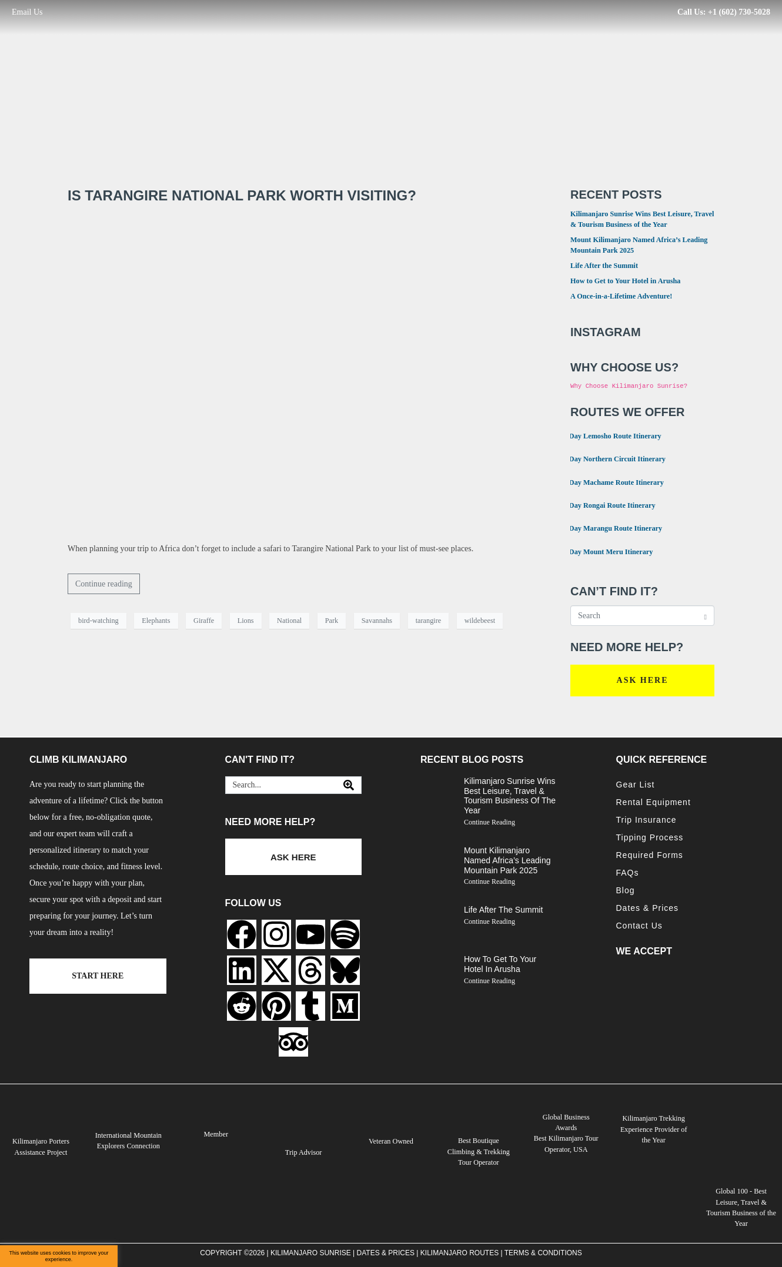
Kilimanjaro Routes (459, 1252)
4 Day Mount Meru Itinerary (604, 551)
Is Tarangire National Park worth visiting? (242, 195)
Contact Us (639, 925)
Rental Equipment (653, 802)
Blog (625, 890)
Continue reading (103, 583)
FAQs (627, 872)
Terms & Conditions (543, 1252)
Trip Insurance (646, 819)
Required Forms (649, 855)
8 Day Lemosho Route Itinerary (608, 435)
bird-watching (98, 620)
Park (331, 620)
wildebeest (479, 620)
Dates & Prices (647, 908)
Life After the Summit (604, 266)
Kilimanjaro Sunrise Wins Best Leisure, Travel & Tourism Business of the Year (510, 795)
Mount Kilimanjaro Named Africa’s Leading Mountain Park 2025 (507, 860)
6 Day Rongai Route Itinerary (606, 505)
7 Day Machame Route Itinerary (610, 482)
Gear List (635, 784)
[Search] (348, 785)
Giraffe (203, 620)
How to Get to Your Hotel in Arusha (625, 281)
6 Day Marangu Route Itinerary (609, 527)
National (289, 620)
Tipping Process (650, 837)
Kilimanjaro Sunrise (310, 1252)
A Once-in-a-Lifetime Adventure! (621, 296)
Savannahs (377, 620)
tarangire (429, 620)
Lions (246, 620)
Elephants (156, 620)
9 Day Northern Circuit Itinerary (611, 458)
